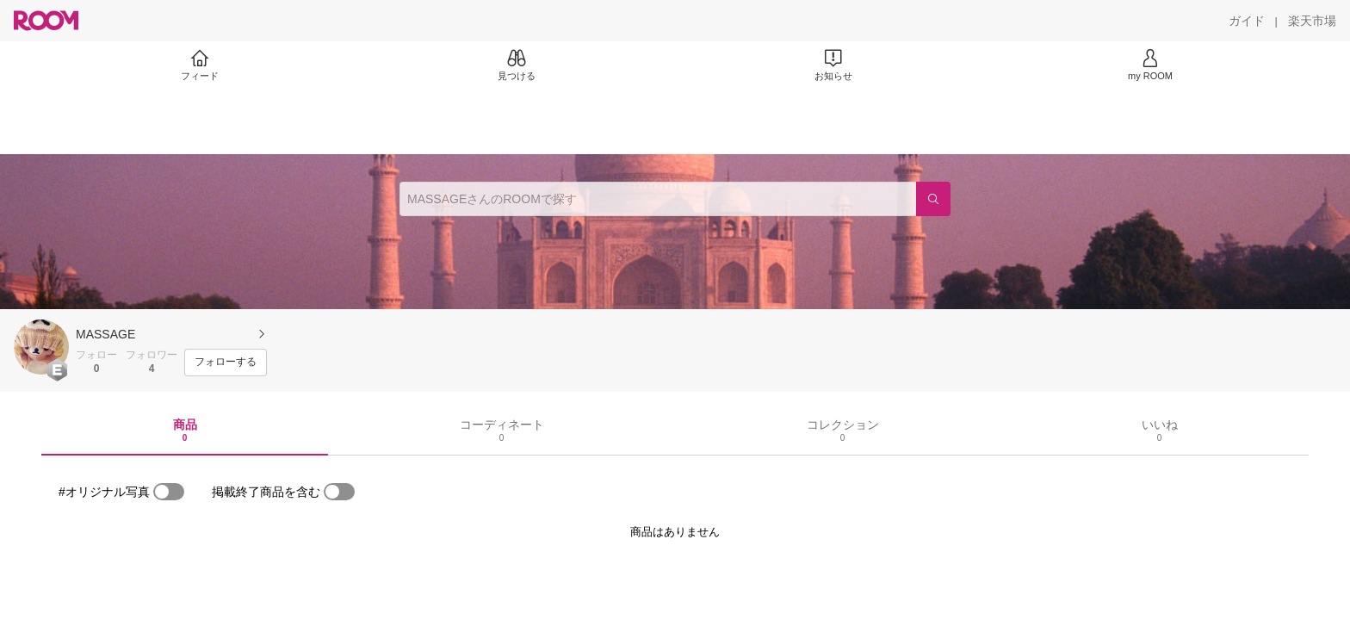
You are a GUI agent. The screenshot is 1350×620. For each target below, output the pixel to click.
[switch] (168, 491)
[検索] (933, 199)
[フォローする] (225, 362)
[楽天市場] (1312, 20)
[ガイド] (1247, 20)
